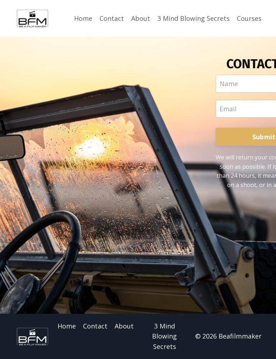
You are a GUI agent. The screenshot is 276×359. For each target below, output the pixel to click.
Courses (249, 18)
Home (83, 18)
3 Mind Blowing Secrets (193, 18)
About (140, 18)
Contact (112, 18)
